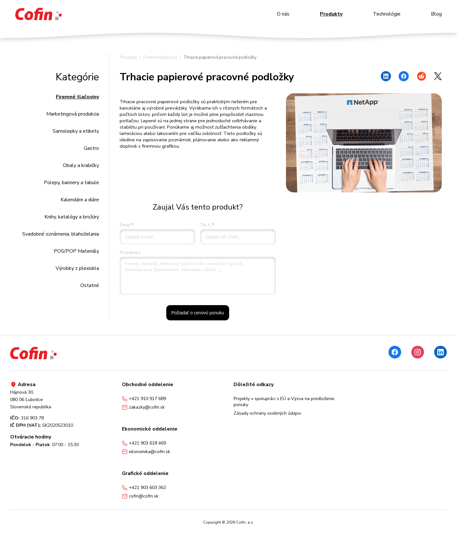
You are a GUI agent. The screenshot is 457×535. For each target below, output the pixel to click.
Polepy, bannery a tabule (71, 182)
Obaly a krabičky (81, 165)
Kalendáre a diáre (80, 199)
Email (125, 225)
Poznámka (130, 253)
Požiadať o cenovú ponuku (197, 312)
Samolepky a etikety (76, 131)
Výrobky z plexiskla (77, 268)
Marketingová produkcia (72, 113)
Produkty (331, 13)
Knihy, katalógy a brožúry (71, 216)
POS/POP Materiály (76, 251)
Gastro (91, 148)
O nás (283, 13)
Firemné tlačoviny (77, 96)
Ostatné (89, 285)
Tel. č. (205, 225)
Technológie (387, 13)
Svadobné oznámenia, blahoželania (60, 234)
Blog (436, 13)
